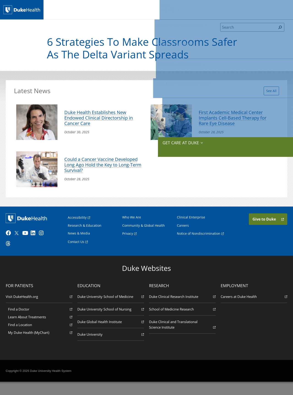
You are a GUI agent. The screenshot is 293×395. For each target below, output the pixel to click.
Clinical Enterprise (126, 9)
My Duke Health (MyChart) (41, 345)
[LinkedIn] (35, 246)
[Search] (248, 31)
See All (268, 93)
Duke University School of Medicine (111, 309)
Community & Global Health (200, 9)
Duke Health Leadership (91, 9)
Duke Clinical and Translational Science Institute (182, 337)
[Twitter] (18, 246)
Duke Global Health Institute (111, 334)
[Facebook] (10, 246)
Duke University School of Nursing (111, 322)
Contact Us (76, 253)
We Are (65, 9)
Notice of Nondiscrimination (198, 245)
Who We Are (131, 229)
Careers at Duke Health (253, 309)
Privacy (127, 245)
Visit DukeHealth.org (40, 309)
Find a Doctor (41, 322)
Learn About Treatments (41, 329)
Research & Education (162, 9)
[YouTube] (27, 246)
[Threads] (10, 256)
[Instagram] (43, 246)
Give (252, 6)
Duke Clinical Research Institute (182, 309)
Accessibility (77, 229)
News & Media (233, 9)
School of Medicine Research (182, 322)
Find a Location (41, 337)
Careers (183, 237)
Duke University (111, 347)
